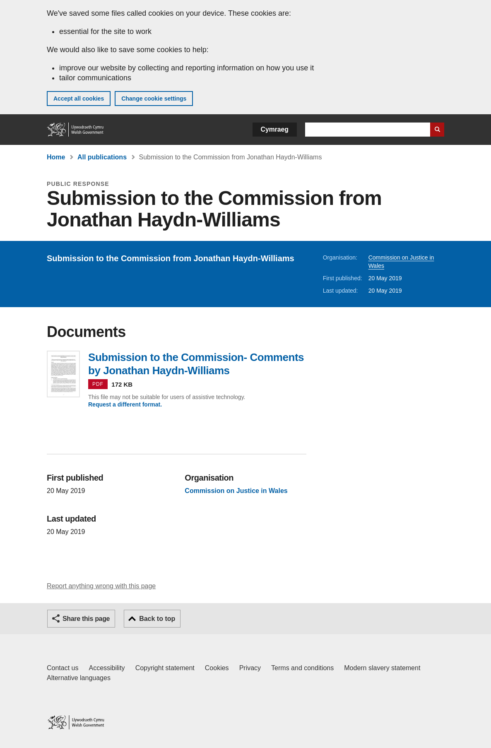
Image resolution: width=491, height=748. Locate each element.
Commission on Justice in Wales (236, 490)
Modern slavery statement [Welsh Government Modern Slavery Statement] (382, 667)
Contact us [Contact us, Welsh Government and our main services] (62, 667)
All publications (102, 157)
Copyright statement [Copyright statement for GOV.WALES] (165, 667)
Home (56, 157)
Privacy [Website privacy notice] (250, 667)
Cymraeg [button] (275, 129)
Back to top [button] (157, 618)
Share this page (86, 618)
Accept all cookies (78, 98)
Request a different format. (125, 404)
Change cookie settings (153, 98)
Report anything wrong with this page (101, 585)
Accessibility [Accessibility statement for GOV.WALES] (107, 667)
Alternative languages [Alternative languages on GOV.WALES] (79, 677)
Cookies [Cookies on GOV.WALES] (217, 667)
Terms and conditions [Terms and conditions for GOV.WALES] (302, 667)
